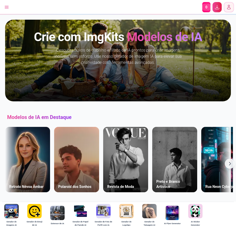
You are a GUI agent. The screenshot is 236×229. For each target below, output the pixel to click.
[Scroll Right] (230, 164)
